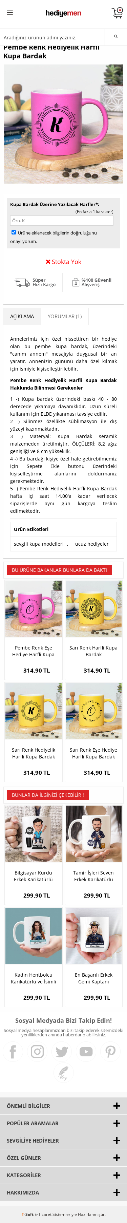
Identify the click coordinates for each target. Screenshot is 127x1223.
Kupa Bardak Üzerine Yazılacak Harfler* (54, 204)
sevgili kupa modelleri (39, 544)
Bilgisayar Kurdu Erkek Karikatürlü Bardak (33, 876)
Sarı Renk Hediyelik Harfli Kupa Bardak (33, 753)
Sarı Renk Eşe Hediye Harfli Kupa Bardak (93, 753)
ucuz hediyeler (92, 544)
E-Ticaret (43, 1214)
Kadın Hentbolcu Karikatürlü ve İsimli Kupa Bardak (33, 978)
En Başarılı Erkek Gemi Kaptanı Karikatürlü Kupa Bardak (93, 978)
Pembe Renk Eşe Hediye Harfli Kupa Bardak (33, 651)
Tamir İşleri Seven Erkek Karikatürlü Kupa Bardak (93, 876)
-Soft (28, 1214)
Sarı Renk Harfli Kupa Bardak (93, 651)
